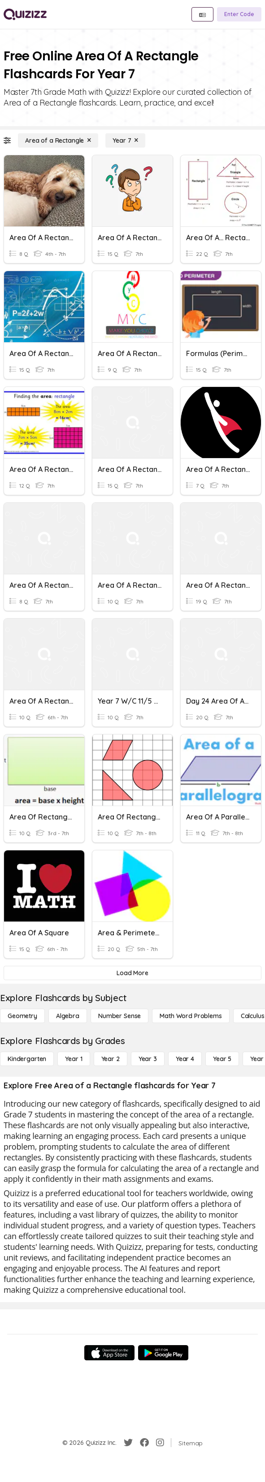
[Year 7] (125, 140)
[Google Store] (163, 1352)
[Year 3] (148, 1059)
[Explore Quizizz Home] (25, 14)
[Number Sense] (119, 1016)
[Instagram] (160, 1442)
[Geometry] (22, 1016)
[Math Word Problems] (190, 1016)
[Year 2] (110, 1059)
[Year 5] (222, 1059)
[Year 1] (73, 1059)
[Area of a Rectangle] (58, 140)
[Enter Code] (239, 14)
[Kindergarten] (27, 1059)
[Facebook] (144, 1442)
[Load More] (132, 973)
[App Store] (109, 1352)
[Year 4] (185, 1059)
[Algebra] (67, 1016)
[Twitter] (128, 1442)
